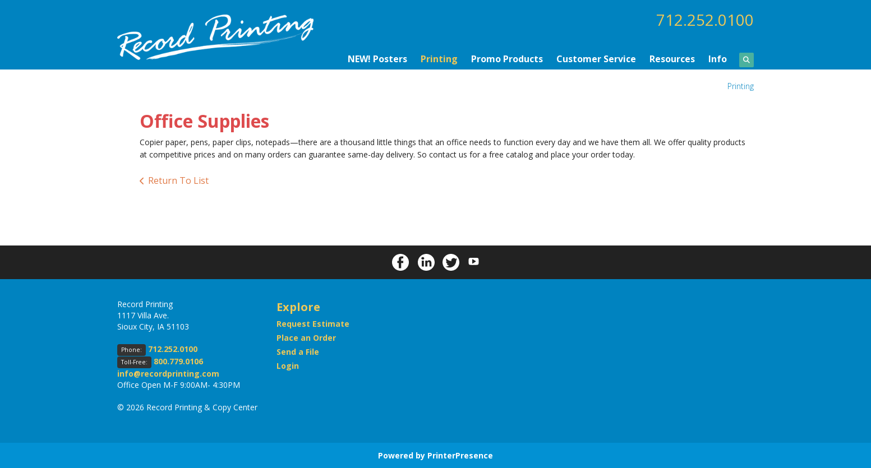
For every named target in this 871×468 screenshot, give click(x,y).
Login (287, 365)
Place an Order (306, 337)
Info (717, 58)
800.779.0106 (178, 360)
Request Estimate (312, 323)
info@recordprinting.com (168, 373)
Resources (672, 58)
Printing (439, 58)
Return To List (178, 180)
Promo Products (507, 58)
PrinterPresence (460, 455)
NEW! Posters (377, 58)
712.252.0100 (705, 19)
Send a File (297, 351)
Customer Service (596, 58)
